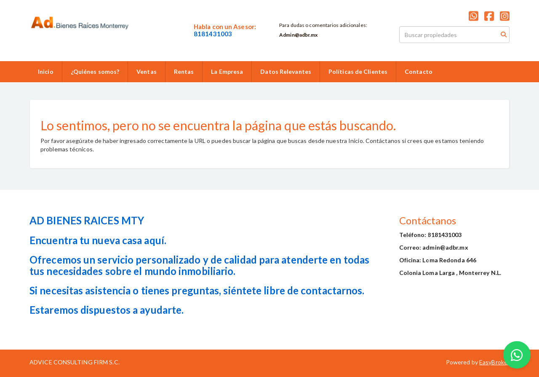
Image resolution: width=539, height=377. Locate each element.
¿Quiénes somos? (95, 71)
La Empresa (227, 71)
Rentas (184, 71)
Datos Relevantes (285, 71)
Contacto (418, 71)
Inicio (45, 71)
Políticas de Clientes (357, 71)
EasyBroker (494, 362)
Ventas (146, 71)
